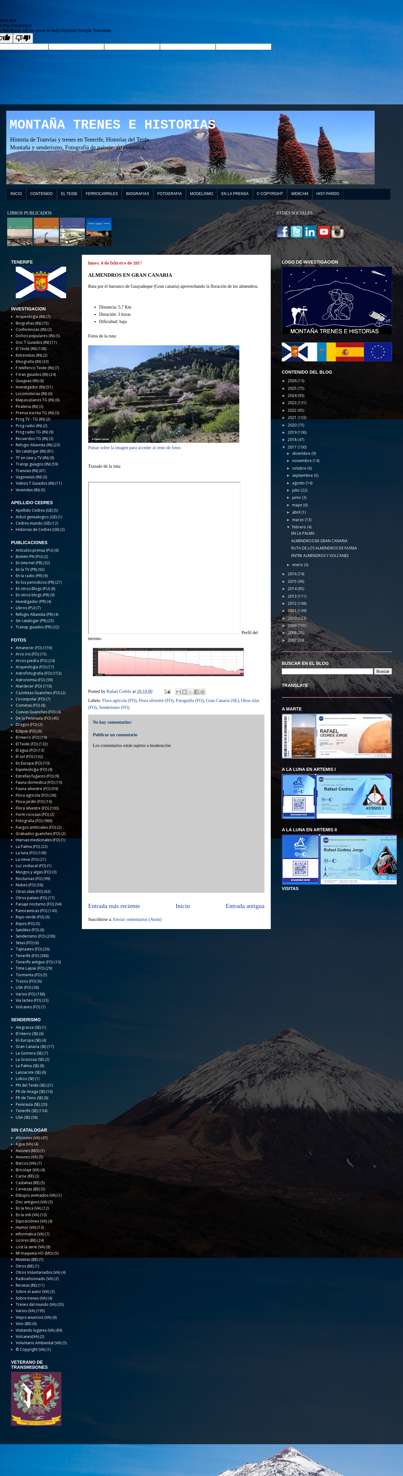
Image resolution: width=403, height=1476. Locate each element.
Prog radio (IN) (29, 425)
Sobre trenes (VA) (31, 1298)
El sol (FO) (24, 756)
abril (296, 512)
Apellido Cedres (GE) (34, 510)
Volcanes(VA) (27, 1336)
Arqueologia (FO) (31, 667)
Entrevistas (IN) (29, 355)
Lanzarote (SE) (28, 1072)
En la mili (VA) (27, 1214)
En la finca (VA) (28, 1208)
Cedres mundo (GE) (33, 523)
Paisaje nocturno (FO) (35, 904)
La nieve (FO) (27, 859)
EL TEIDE (69, 194)
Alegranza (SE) (28, 1027)
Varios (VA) (25, 1310)
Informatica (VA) (30, 1234)
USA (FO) (23, 987)
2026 (293, 380)
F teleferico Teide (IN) (35, 367)
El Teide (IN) (26, 348)
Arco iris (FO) (27, 654)
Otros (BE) (25, 1266)
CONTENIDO (41, 194)
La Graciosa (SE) (30, 1059)
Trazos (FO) (26, 981)
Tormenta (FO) (29, 975)
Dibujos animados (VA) (36, 1195)
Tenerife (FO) (27, 955)
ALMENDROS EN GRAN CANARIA (319, 540)
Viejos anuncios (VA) (33, 1317)
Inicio (183, 906)
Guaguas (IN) (27, 380)
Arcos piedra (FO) (31, 660)
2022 (293, 410)
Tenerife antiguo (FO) (34, 962)
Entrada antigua (245, 906)
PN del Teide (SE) (30, 1085)
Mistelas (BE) (27, 1259)
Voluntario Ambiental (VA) (38, 1342)
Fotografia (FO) (190, 700)
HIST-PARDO (327, 194)
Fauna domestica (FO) (35, 782)
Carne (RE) (25, 1176)
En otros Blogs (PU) (33, 588)
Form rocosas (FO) (32, 814)
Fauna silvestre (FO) (33, 788)
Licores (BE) (26, 1240)
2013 (293, 596)
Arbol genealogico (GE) (36, 517)
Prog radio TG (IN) (32, 432)
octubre (299, 468)
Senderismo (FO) (114, 707)
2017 (293, 447)
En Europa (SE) (28, 1040)
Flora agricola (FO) (119, 700)
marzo (298, 519)
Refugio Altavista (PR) (34, 614)
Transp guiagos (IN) (33, 464)
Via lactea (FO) (28, 1000)
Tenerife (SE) (26, 1110)
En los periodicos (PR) (35, 582)
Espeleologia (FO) (31, 769)
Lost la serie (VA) (30, 1247)
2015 (293, 581)
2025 (293, 388)
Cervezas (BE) (28, 1189)
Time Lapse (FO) (30, 968)
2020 (293, 425)
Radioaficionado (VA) (34, 1278)
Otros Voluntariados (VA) (38, 1272)
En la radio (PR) (29, 575)
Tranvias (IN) (27, 470)
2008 (293, 632)
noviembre (302, 460)
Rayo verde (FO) (30, 917)
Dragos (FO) (26, 724)
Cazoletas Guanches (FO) (38, 692)
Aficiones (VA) (28, 1137)
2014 (293, 588)
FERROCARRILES (102, 194)
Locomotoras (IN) (31, 393)
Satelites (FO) (27, 930)
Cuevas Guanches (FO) (35, 712)
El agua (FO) (26, 750)
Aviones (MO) (27, 1150)
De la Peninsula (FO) (33, 718)
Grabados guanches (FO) (38, 833)
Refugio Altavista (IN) (34, 445)
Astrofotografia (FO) (34, 673)
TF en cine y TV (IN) (32, 457)
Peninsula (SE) (28, 1104)
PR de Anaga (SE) (30, 1091)
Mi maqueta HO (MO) (34, 1253)
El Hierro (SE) (27, 1033)
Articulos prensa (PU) (34, 550)
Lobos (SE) (25, 1078)
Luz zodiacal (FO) (31, 865)
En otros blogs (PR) (32, 595)
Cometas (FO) (28, 705)
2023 (293, 402)
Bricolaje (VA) (27, 1169)
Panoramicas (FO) (31, 910)
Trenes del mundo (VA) (36, 1304)
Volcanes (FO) (28, 1007)
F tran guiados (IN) (32, 374)
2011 (293, 610)
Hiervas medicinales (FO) (38, 840)
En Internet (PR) (29, 562)
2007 (293, 640)
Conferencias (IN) (31, 329)
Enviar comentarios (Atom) (137, 919)
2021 (293, 417)
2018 (293, 439)
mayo (297, 505)
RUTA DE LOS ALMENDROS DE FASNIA (324, 548)
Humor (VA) (26, 1227)
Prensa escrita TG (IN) (35, 412)
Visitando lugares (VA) (35, 1330)
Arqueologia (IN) (30, 316)
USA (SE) (23, 1117)
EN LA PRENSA (235, 194)
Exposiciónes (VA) (31, 1221)
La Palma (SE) (27, 1065)
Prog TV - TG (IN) (30, 419)
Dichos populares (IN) (35, 335)
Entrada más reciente (114, 906)
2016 (293, 573)
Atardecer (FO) (29, 686)
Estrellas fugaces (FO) (35, 776)
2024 (293, 395)
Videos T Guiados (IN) (35, 483)
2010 (293, 618)
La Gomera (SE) (29, 1053)
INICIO (16, 194)
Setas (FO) (24, 942)
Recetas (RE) (26, 1285)
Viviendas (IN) (28, 490)
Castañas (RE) (27, 1182)
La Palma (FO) (28, 846)
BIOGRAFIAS (137, 194)
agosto (299, 483)
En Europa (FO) (29, 763)
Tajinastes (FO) (29, 949)
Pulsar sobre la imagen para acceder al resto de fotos (134, 447)
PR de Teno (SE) (29, 1097)
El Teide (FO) (27, 744)
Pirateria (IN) (27, 406)
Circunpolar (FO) (30, 699)
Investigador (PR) (31, 601)
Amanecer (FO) (29, 647)
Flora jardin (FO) (30, 801)
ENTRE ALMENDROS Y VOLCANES (320, 555)
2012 (293, 603)
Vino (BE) (23, 1323)
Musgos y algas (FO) (33, 872)
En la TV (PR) (26, 569)
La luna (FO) (26, 852)
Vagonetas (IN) (29, 477)
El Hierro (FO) (27, 737)
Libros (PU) (25, 607)
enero (298, 564)
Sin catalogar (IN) (31, 451)
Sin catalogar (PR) (31, 620)
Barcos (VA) (26, 1163)
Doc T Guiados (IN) (32, 342)
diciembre (301, 453)
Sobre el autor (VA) (32, 1291)
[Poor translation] (23, 38)
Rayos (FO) (25, 923)
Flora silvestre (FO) (156, 700)
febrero (299, 527)
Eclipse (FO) (26, 731)
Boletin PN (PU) (29, 556)
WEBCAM (299, 194)
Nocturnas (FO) (29, 878)
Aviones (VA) (27, 1157)
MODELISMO (201, 194)
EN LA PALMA (303, 533)
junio (297, 497)
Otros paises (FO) (31, 897)
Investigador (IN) (30, 387)
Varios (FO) (25, 994)
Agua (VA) (24, 1144)
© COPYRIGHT (270, 194)
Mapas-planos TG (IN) (35, 400)
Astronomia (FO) (30, 679)
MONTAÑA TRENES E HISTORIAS (112, 125)
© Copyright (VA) (30, 1349)
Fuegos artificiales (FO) (36, 827)
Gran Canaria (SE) (222, 700)
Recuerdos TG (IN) (32, 438)
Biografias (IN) (28, 323)
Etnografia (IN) (28, 361)
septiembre (303, 475)
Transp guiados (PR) (33, 627)
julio (296, 490)
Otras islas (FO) (29, 891)
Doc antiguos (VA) (31, 1202)
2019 (293, 432)
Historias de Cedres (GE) (37, 529)
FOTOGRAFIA (169, 194)
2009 (293, 625)
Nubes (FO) (26, 885)
